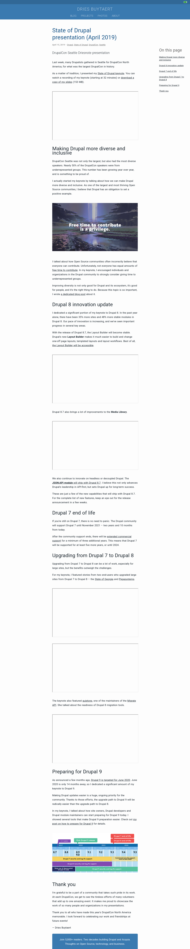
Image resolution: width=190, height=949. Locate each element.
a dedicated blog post (73, 294)
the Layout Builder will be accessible (73, 345)
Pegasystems (126, 579)
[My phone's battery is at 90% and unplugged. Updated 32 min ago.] (186, 2)
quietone (87, 700)
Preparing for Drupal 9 (169, 85)
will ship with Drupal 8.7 (76, 482)
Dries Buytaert (95, 9)
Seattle (102, 45)
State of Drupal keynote (111, 73)
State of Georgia (104, 579)
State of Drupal (81, 45)
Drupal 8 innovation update (171, 65)
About (116, 15)
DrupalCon (93, 45)
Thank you (163, 91)
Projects (87, 15)
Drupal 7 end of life (168, 71)
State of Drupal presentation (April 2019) (84, 34)
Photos (102, 15)
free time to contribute (65, 270)
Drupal (70, 45)
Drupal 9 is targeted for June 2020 (110, 780)
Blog (73, 15)
